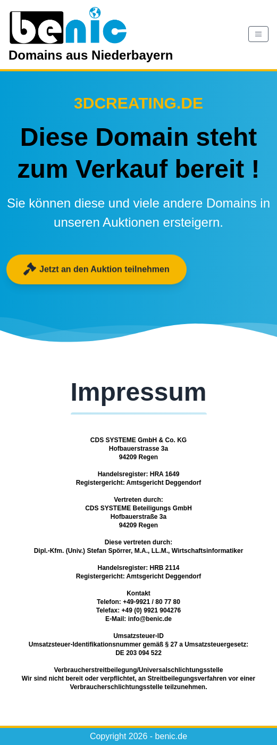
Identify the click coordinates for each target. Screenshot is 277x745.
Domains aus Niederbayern (91, 33)
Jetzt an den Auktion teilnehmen (96, 269)
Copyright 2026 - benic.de (138, 736)
